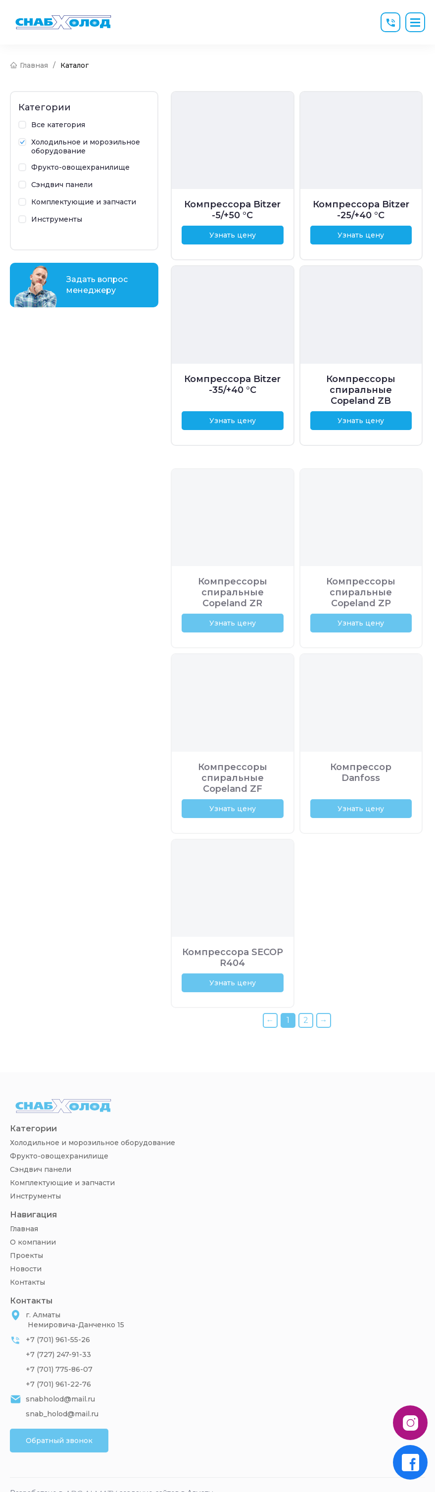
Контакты (27, 1299)
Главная (24, 1246)
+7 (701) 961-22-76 (58, 1401)
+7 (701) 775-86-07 (59, 1386)
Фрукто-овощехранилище (59, 1173)
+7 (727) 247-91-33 (58, 1371)
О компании (33, 1259)
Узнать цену (232, 235)
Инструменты (35, 1213)
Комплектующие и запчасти (62, 1200)
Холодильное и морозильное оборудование (92, 1159)
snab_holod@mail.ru (62, 1431)
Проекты (26, 1272)
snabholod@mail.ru (60, 1416)
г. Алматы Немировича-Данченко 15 (75, 1337)
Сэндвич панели (40, 1186)
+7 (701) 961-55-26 (58, 1356)
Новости (26, 1286)
